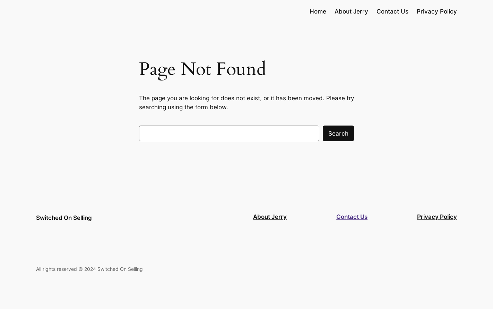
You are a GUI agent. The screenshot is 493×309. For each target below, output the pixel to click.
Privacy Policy (437, 216)
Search (338, 133)
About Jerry (270, 216)
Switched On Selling (64, 217)
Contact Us (351, 216)
